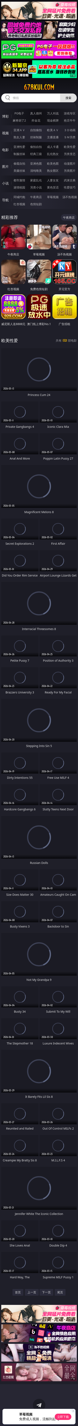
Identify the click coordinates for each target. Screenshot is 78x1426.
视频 (5, 133)
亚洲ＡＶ (19, 130)
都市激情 (19, 180)
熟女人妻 (19, 137)
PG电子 (19, 113)
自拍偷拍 (36, 130)
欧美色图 (53, 163)
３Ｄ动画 (70, 130)
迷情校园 (19, 187)
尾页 (60, 1292)
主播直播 (53, 137)
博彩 (5, 116)
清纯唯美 (36, 171)
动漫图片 (70, 163)
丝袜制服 (36, 137)
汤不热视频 (69, 197)
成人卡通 (53, 147)
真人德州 (36, 113)
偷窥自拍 (19, 163)
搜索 (68, 98)
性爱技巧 (70, 187)
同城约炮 (19, 197)
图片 (5, 166)
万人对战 (53, 113)
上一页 (31, 1292)
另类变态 (70, 154)
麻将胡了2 (19, 120)
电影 (5, 149)
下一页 (46, 1292)
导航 (5, 200)
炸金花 (36, 120)
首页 (18, 1292)
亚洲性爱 (19, 147)
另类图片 (70, 171)
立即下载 (63, 1417)
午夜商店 (36, 197)
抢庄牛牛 (70, 120)
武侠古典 (70, 180)
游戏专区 (70, 113)
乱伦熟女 (53, 154)
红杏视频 (19, 204)
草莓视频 (53, 197)
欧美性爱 (70, 147)
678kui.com (39, 87)
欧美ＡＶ (53, 130)
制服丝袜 (19, 154)
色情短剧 (36, 204)
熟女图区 (53, 171)
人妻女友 (53, 180)
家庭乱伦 (36, 180)
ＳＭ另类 (70, 137)
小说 (5, 183)
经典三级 (36, 154)
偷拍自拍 (36, 147)
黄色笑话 (53, 187)
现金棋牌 (53, 120)
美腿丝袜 (19, 171)
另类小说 (36, 187)
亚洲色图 (36, 163)
